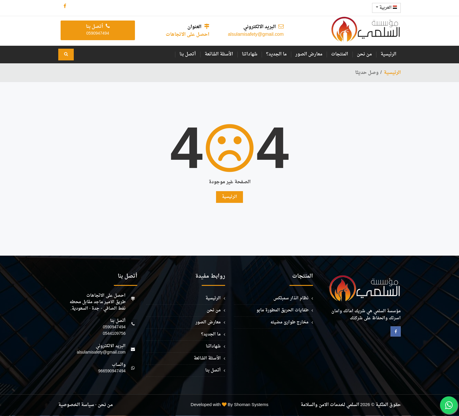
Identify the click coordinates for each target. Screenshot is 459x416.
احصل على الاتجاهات (187, 34)
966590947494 (112, 371)
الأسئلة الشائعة (219, 54)
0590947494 (114, 327)
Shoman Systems (251, 405)
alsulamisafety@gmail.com (256, 34)
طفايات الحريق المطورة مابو (282, 310)
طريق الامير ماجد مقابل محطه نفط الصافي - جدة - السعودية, (98, 305)
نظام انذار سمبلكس (291, 298)
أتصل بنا (187, 54)
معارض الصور (308, 54)
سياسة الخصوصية (76, 405)
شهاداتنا (249, 54)
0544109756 (114, 334)
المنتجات (339, 54)
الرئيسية (388, 54)
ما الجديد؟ (276, 54)
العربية (386, 8)
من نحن (364, 54)
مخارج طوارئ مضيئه (289, 322)
